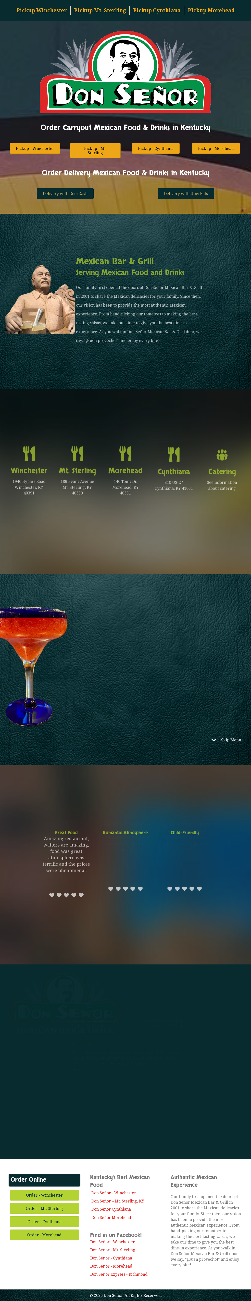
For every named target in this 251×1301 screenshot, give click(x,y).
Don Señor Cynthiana (111, 1209)
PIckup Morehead (211, 10)
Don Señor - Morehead (111, 1266)
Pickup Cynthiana (157, 10)
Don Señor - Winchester (113, 1193)
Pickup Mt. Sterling (100, 10)
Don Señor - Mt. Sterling (112, 1250)
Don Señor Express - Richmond (119, 1274)
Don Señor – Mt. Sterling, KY (117, 1201)
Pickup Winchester (41, 10)
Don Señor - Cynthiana (111, 1258)
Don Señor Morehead (111, 1217)
